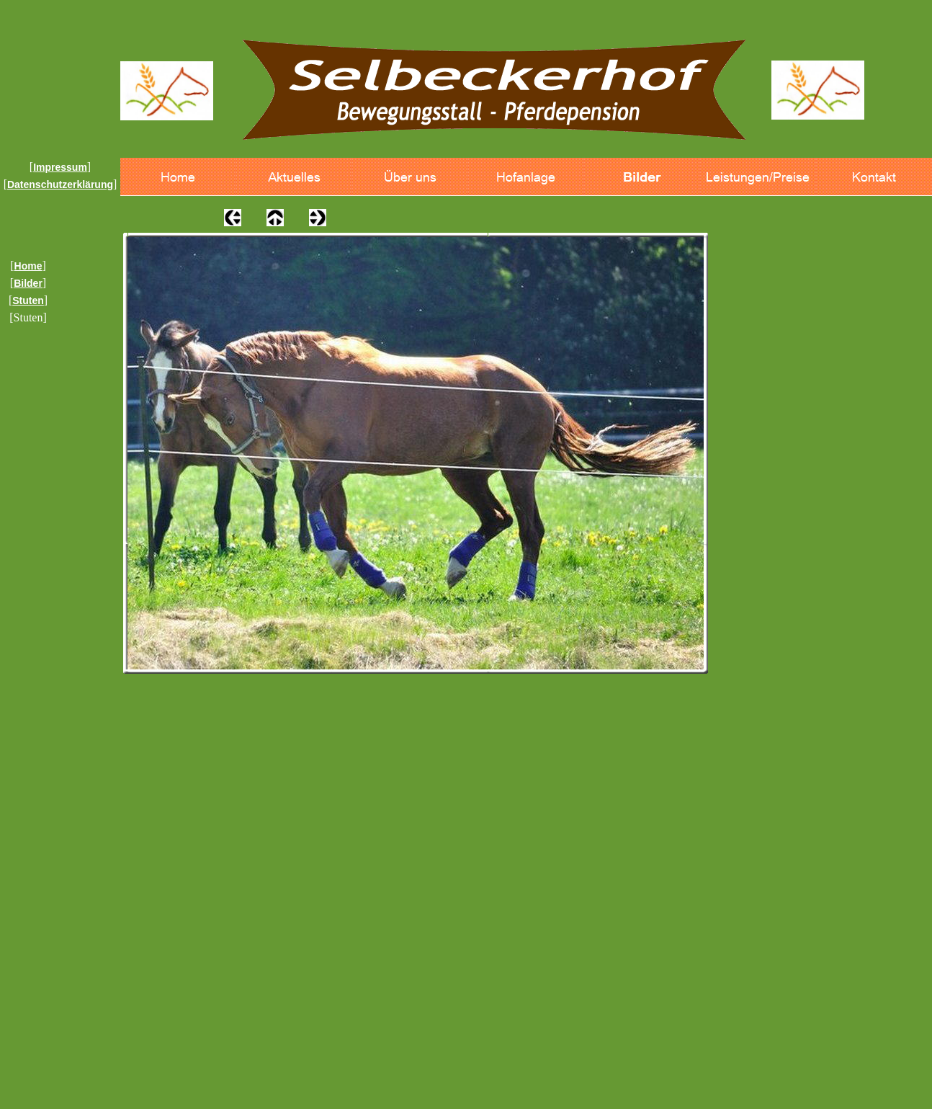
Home (28, 266)
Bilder (28, 283)
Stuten (28, 300)
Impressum (60, 167)
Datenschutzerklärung (60, 184)
